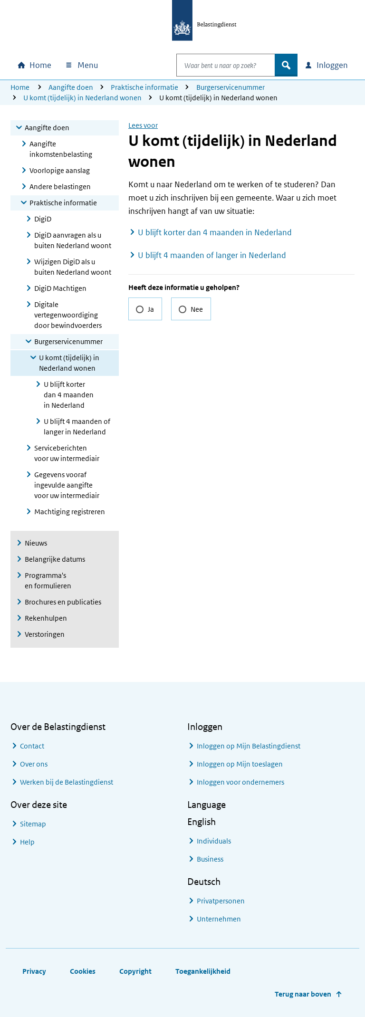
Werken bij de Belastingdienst (66, 782)
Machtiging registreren (69, 511)
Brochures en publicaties (63, 601)
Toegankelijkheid (203, 971)
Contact (32, 745)
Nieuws (36, 542)
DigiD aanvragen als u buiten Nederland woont (72, 240)
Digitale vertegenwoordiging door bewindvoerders (68, 315)
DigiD (42, 218)
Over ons (34, 763)
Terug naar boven (303, 993)
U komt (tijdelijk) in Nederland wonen (82, 97)
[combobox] (215, 65)
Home (19, 87)
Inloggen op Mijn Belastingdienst (248, 745)
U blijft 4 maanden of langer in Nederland (77, 426)
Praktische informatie (144, 87)
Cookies (83, 971)
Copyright (135, 971)
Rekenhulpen (46, 618)
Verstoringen (45, 634)
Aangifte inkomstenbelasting (60, 149)
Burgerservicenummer (230, 87)
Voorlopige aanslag (59, 170)
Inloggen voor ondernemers (240, 782)
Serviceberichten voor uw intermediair (66, 453)
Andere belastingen (60, 186)
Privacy (34, 971)
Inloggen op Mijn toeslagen (240, 763)
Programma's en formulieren (48, 580)
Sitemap (33, 823)
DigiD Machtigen (60, 288)
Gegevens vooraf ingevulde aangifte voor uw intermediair (66, 485)
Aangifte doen (70, 87)
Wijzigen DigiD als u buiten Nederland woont (72, 267)
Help (27, 841)
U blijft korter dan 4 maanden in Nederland (69, 395)
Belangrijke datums (55, 559)
